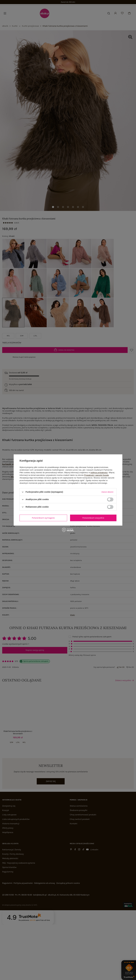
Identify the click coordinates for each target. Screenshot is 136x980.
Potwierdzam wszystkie (93, 518)
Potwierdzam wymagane (43, 518)
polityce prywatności (99, 472)
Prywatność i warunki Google (96, 475)
